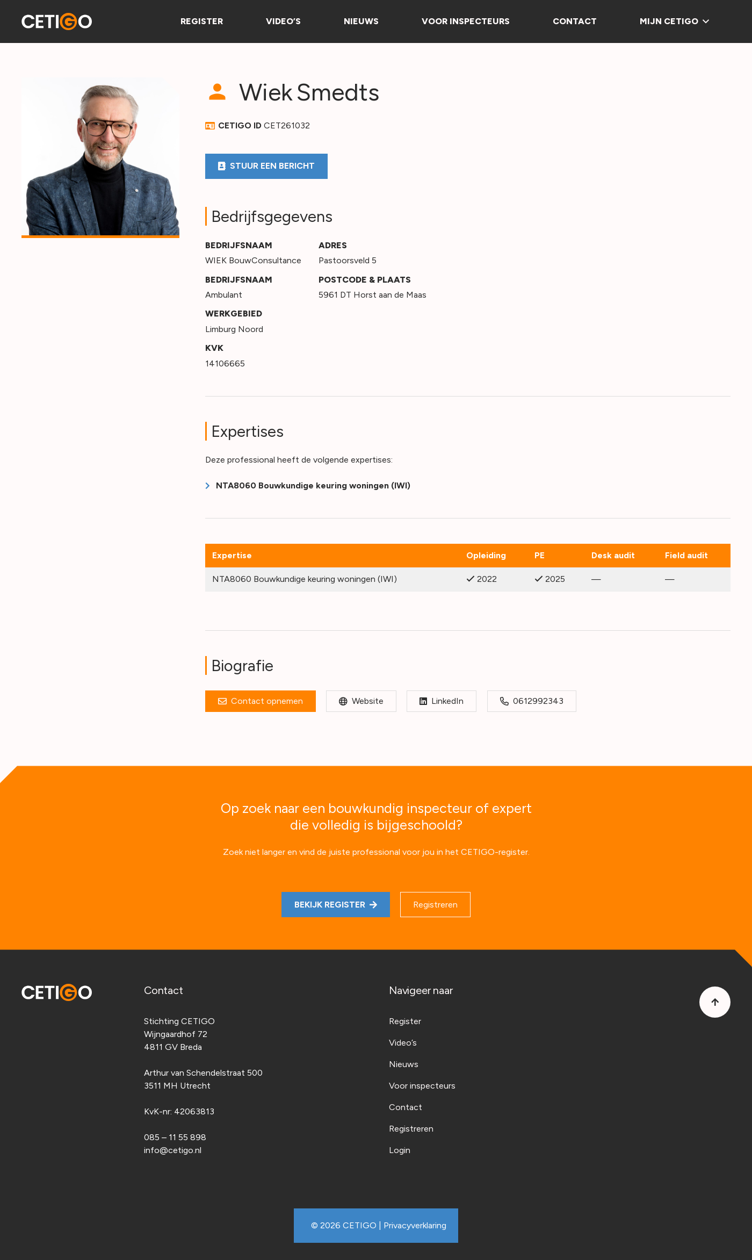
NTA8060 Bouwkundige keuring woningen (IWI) (313, 485)
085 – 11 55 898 (175, 1137)
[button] (703, 21)
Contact (405, 1107)
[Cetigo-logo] (56, 21)
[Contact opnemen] (260, 701)
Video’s (403, 1043)
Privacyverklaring (415, 1225)
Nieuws (403, 1064)
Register (405, 1021)
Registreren (411, 1129)
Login (399, 1150)
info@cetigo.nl (172, 1150)
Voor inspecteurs (422, 1086)
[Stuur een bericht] (266, 166)
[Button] (715, 1002)
